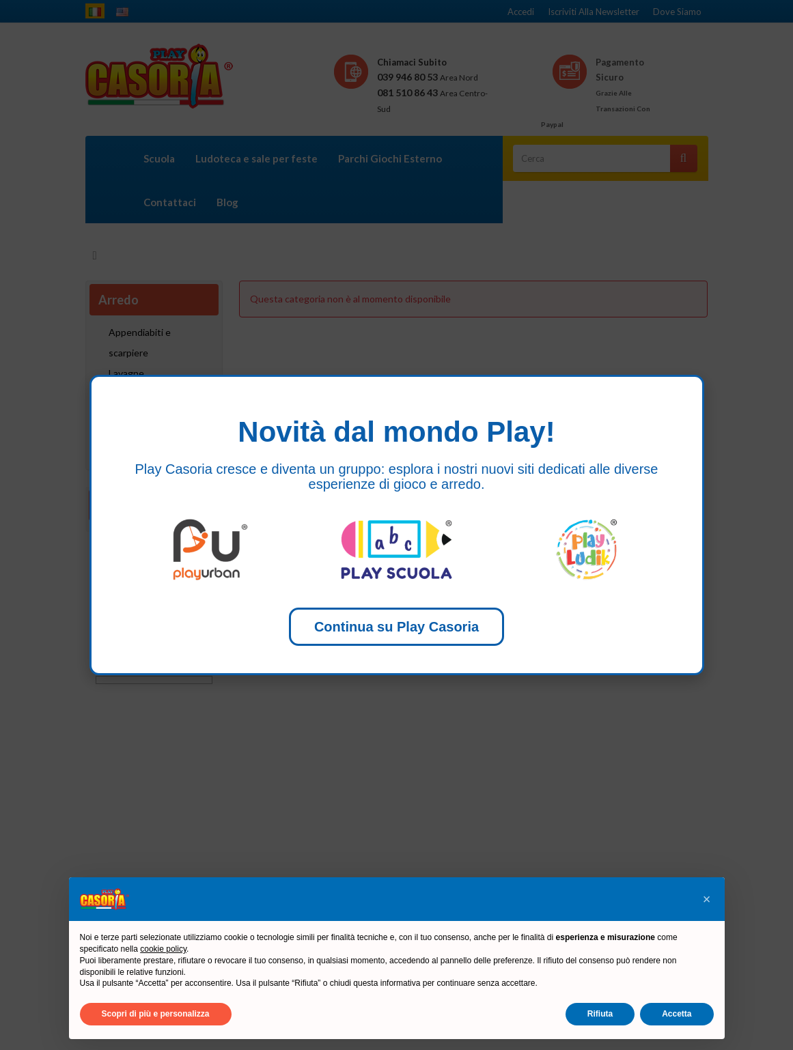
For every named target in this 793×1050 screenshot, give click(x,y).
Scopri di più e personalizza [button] (156, 1014)
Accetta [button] (676, 1014)
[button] (707, 899)
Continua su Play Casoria (396, 626)
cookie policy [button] (163, 949)
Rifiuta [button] (600, 1014)
